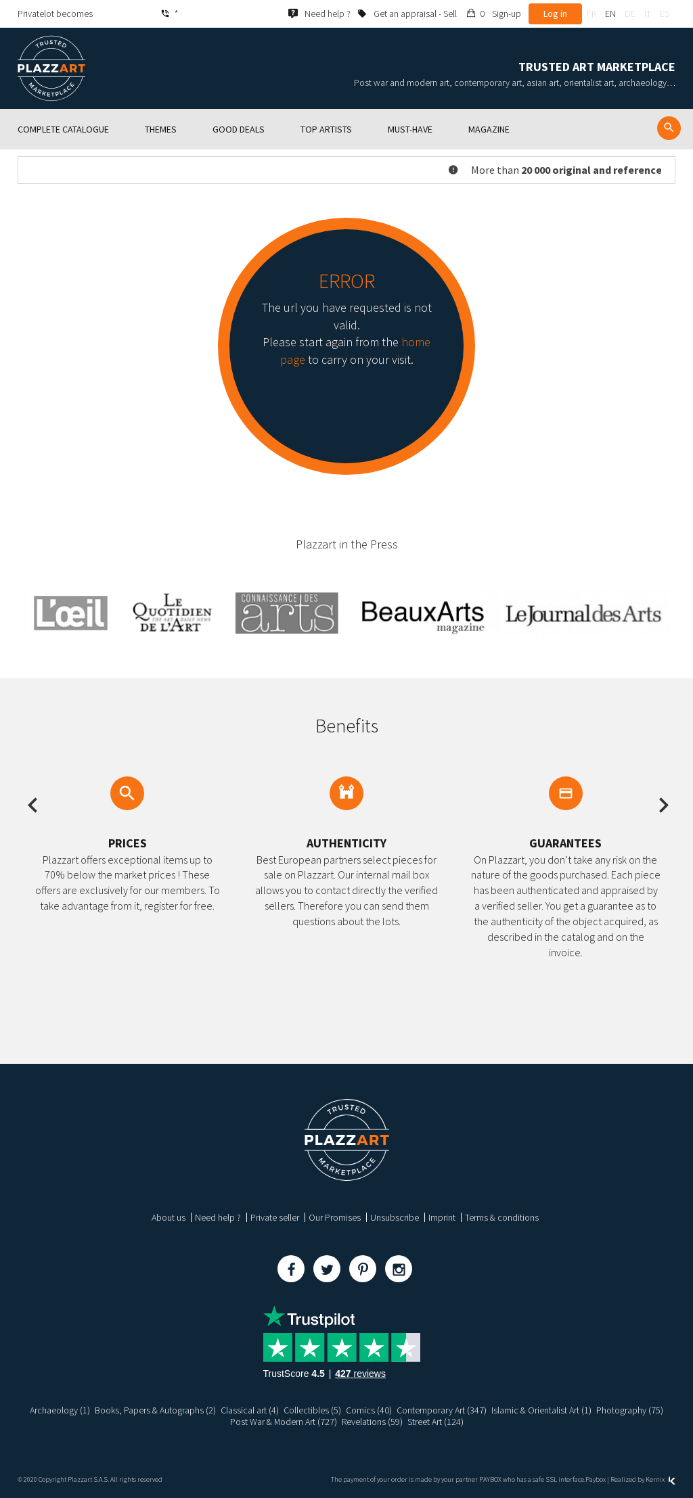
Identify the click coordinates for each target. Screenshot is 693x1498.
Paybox (595, 1479)
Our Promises (335, 1217)
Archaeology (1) (60, 1410)
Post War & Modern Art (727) (283, 1421)
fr (591, 13)
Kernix (660, 1479)
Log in (555, 13)
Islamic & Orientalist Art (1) (541, 1410)
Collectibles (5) (312, 1410)
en (610, 13)
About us (168, 1217)
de (630, 13)
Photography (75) (629, 1410)
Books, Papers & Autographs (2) (155, 1410)
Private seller (274, 1217)
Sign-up (506, 13)
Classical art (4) (250, 1410)
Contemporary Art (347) (442, 1410)
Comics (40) (369, 1410)
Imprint (441, 1217)
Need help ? (218, 1217)
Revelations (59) (372, 1421)
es (664, 13)
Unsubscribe (394, 1217)
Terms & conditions (502, 1217)
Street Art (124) (435, 1421)
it (647, 13)
